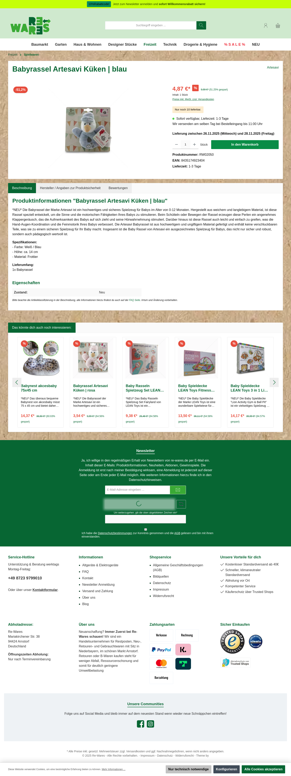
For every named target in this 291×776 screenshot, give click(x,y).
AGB (177, 529)
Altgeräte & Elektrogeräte (100, 561)
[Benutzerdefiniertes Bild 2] (256, 638)
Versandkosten (135, 748)
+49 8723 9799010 (25, 574)
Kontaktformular (45, 586)
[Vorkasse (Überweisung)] (161, 632)
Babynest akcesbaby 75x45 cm (39, 388)
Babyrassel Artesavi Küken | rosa (90, 388)
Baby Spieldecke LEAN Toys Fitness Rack (194, 388)
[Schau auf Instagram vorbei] (150, 720)
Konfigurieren (226, 769)
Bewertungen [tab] (118, 188)
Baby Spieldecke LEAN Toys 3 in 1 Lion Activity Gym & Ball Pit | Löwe (250, 388)
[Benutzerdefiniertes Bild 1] (232, 638)
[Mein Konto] (266, 25)
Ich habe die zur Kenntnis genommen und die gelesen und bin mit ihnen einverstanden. (147, 531)
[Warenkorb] (278, 25)
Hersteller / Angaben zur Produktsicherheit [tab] (70, 188)
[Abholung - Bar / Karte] (161, 674)
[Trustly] (183, 660)
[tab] (22, 188)
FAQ (85, 568)
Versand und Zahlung (97, 587)
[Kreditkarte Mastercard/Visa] (161, 660)
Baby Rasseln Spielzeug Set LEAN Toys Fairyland (143, 388)
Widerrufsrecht (163, 592)
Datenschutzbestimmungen (115, 529)
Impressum (161, 586)
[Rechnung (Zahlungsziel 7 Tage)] (187, 632)
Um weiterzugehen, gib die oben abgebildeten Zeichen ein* (145, 512)
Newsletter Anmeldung (98, 581)
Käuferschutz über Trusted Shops (249, 588)
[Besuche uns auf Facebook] (140, 720)
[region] (88, 128)
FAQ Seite (134, 300)
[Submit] (178, 490)
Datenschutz (162, 579)
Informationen (91, 554)
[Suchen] (201, 25)
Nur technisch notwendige (188, 769)
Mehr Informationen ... (113, 769)
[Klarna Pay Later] (183, 646)
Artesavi (273, 67)
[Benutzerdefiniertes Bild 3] (235, 659)
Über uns (88, 594)
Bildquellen (161, 573)
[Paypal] (161, 646)
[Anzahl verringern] (176, 144)
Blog (85, 600)
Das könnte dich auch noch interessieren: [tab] (42, 327)
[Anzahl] (185, 144)
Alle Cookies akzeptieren (263, 769)
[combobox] (151, 25)
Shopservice (160, 554)
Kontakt (87, 574)
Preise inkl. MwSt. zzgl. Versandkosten (193, 99)
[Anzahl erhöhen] (194, 144)
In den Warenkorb (245, 144)
